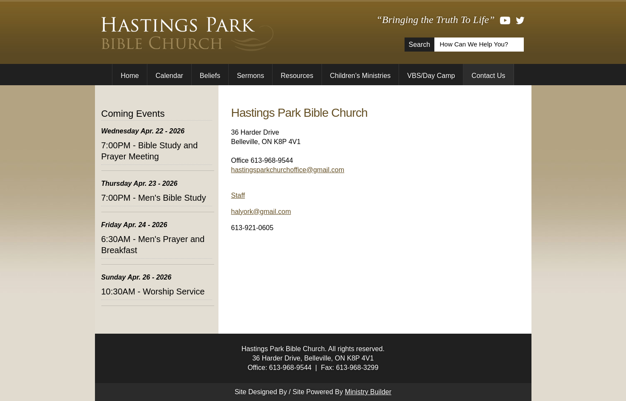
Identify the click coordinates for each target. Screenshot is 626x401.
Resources (297, 75)
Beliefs (210, 75)
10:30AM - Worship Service (153, 291)
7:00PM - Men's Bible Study (153, 197)
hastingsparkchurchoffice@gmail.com (288, 169)
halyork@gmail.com (261, 211)
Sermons (250, 75)
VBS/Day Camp (431, 75)
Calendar (169, 75)
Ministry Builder (368, 391)
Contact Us (488, 75)
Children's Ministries (360, 75)
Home (130, 75)
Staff (238, 195)
